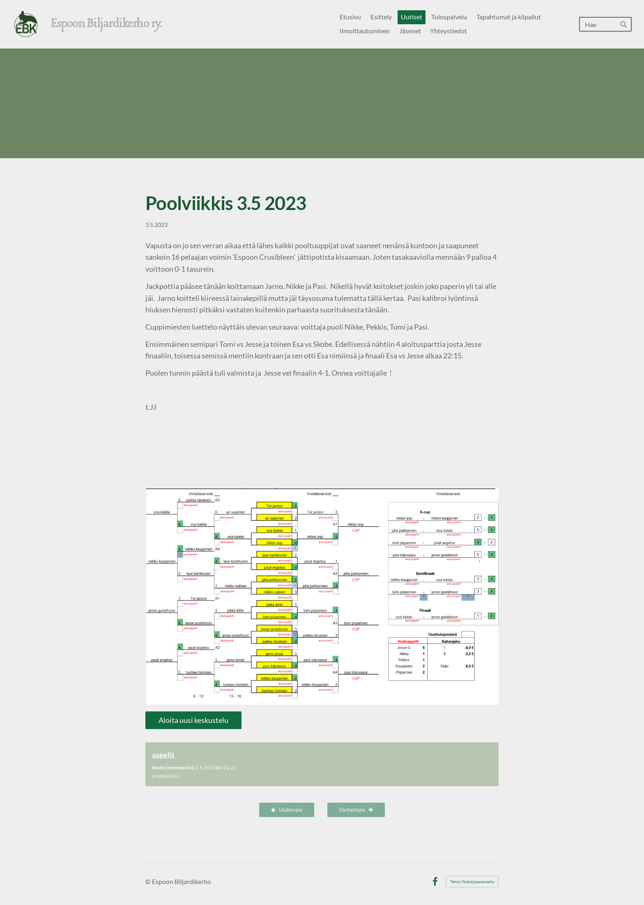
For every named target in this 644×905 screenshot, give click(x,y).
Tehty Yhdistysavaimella (472, 881)
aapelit (163, 754)
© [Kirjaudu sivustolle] (148, 881)
